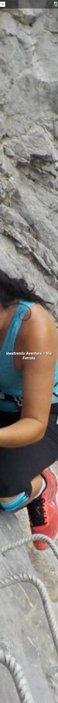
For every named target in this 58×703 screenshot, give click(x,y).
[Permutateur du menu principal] (2, 4)
